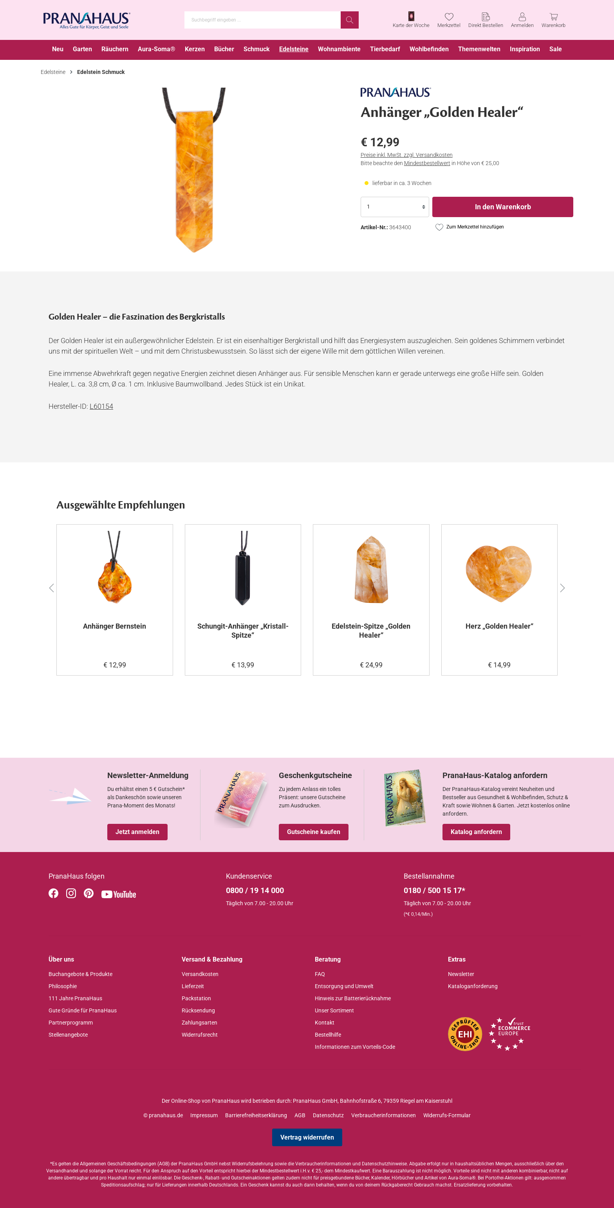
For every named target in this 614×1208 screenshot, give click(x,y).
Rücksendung (198, 1010)
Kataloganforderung (473, 986)
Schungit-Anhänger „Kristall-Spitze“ (243, 630)
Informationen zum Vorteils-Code (355, 1047)
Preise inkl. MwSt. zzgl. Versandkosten (407, 155)
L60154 (101, 406)
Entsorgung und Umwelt (344, 986)
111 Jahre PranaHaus (75, 998)
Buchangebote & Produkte (80, 974)
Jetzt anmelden (137, 832)
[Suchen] (350, 20)
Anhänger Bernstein (114, 626)
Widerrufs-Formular (447, 1115)
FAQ (320, 974)
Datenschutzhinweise (384, 1164)
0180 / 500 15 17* (434, 890)
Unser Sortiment (334, 1010)
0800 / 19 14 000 (255, 890)
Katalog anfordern (476, 832)
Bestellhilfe (328, 1035)
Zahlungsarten (199, 1022)
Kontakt (324, 1022)
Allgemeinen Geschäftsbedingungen (118, 1164)
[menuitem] (57, 50)
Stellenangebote (68, 1035)
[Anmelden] (522, 20)
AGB (299, 1115)
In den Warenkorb (503, 207)
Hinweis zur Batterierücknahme (353, 998)
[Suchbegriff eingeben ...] (262, 20)
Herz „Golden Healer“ (499, 626)
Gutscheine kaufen (313, 832)
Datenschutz (328, 1115)
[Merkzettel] (448, 20)
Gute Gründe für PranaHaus (83, 1010)
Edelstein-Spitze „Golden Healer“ (371, 630)
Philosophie (63, 986)
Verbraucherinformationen (383, 1115)
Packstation (196, 998)
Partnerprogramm (71, 1022)
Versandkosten (200, 974)
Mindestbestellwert (427, 163)
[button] (51, 586)
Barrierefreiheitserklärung (256, 1115)
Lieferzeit (193, 986)
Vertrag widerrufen (307, 1137)
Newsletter (461, 974)
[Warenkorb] (553, 20)
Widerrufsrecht (200, 1035)
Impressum (204, 1115)
